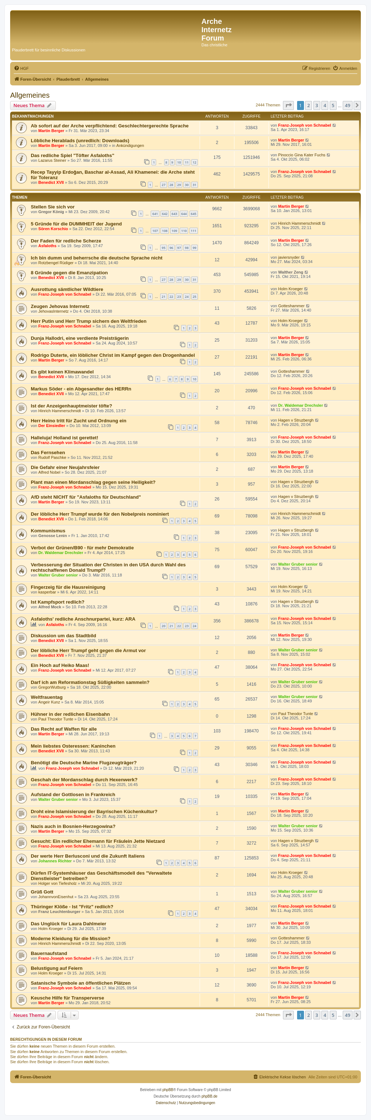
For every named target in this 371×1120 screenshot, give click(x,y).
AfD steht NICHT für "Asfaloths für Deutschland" (86, 497)
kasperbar (47, 592)
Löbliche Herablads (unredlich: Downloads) (80, 140)
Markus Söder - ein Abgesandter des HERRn (81, 389)
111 (193, 230)
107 (155, 230)
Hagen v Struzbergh (296, 420)
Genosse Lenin (52, 535)
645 (193, 213)
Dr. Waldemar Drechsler (300, 405)
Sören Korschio (53, 229)
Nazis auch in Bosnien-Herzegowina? (73, 826)
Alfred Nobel (49, 472)
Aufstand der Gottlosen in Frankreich (73, 794)
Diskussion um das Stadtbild (63, 635)
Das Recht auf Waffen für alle (64, 729)
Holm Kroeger (290, 289)
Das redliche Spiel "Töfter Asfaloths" (72, 155)
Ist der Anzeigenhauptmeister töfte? (71, 406)
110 (184, 230)
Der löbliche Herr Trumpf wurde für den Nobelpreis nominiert (100, 514)
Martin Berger (51, 130)
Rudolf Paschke (52, 457)
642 (164, 213)
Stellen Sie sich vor (53, 207)
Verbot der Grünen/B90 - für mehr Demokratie (82, 547)
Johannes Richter (55, 861)
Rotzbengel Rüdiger (56, 263)
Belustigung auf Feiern (57, 968)
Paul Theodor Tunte (55, 719)
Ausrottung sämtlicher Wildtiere (67, 289)
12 (194, 162)
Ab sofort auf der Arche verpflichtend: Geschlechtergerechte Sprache (110, 125)
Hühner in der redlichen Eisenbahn (70, 714)
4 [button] (325, 105)
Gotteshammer (291, 306)
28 (171, 184)
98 (186, 247)
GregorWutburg (52, 687)
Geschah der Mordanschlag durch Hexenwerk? (84, 779)
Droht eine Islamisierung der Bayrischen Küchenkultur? (94, 811)
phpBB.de (209, 1096)
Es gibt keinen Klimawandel (62, 372)
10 (179, 162)
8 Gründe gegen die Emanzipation (69, 272)
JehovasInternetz (53, 311)
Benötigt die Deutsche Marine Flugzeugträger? (84, 762)
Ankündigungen (130, 145)
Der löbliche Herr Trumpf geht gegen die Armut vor (88, 650)
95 (163, 247)
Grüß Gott (42, 892)
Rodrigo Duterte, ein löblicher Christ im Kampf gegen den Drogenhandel (113, 355)
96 (171, 247)
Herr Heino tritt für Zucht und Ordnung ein (78, 420)
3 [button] (317, 105)
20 (163, 626)
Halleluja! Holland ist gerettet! (64, 437)
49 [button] (347, 105)
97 (179, 247)
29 (179, 184)
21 (163, 296)
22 (171, 296)
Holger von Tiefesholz (57, 883)
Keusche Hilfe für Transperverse (67, 998)
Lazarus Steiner (52, 160)
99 (194, 247)
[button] (288, 105)
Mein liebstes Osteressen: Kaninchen (73, 746)
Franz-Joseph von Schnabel (304, 125)
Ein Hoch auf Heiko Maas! (60, 665)
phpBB (167, 1090)
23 (179, 296)
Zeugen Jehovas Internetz (60, 306)
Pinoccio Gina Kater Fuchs (301, 155)
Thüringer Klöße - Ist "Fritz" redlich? (72, 906)
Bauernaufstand (49, 953)
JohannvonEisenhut (56, 897)
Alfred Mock (49, 607)
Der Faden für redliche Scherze (66, 241)
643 (174, 213)
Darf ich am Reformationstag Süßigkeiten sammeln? (90, 682)
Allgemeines (30, 95)
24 (186, 296)
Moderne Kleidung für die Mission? (71, 938)
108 (164, 230)
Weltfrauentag (47, 697)
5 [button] (333, 105)
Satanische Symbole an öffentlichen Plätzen (81, 983)
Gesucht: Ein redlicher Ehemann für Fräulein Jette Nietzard (98, 841)
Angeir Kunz (49, 702)
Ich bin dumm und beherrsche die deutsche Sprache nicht (96, 258)
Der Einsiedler (51, 425)
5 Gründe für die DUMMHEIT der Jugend (76, 224)
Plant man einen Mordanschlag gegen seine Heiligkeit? (93, 482)
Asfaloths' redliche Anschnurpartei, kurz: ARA (83, 619)
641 (155, 213)
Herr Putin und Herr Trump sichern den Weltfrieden (88, 321)
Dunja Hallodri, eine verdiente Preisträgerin (80, 338)
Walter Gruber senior (58, 575)
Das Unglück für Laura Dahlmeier (68, 923)
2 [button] (308, 105)
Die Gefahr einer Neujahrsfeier (65, 467)
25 (194, 296)
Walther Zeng (290, 272)
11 (186, 162)
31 (194, 184)
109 (174, 230)
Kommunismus (48, 530)
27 (163, 184)
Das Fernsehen (48, 452)
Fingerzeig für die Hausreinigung (68, 587)
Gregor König (51, 212)
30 (186, 184)
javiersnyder (289, 257)
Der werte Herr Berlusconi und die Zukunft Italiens (88, 856)
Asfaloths (47, 246)
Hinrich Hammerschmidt (299, 223)
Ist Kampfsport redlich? (57, 602)
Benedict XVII (51, 182)
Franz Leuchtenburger (59, 911)
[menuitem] (21, 68)
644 (184, 213)
